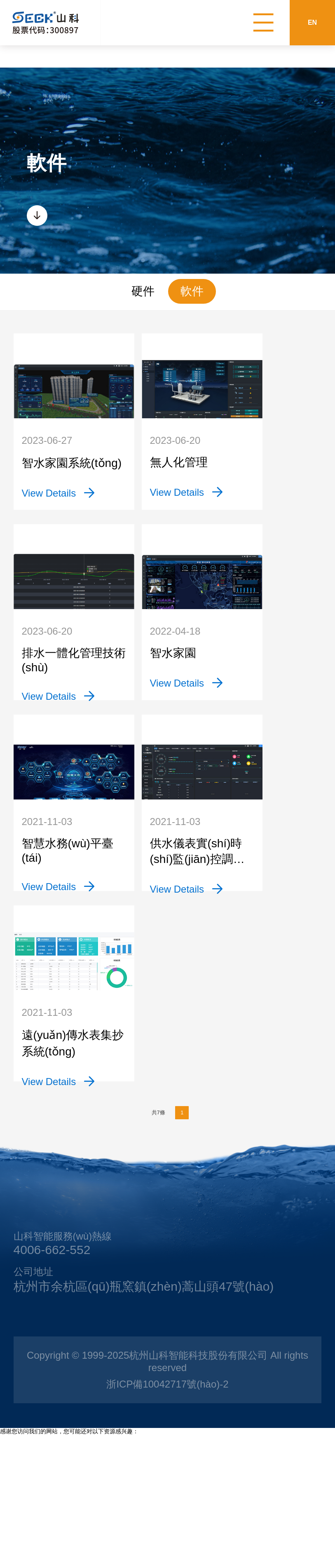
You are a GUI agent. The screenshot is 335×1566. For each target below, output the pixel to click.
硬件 (143, 291)
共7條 (152, 1226)
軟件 (192, 291)
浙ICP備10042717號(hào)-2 (167, 1492)
